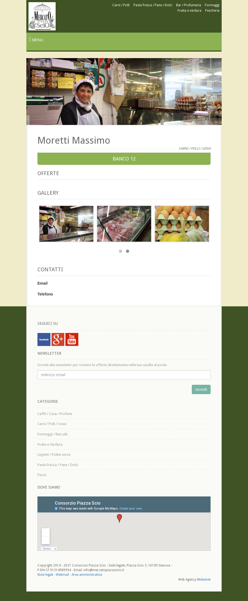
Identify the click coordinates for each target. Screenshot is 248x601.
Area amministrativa (87, 575)
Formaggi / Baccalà (52, 434)
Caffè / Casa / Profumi (54, 414)
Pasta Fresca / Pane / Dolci (57, 465)
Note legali (45, 575)
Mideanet (204, 579)
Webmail (62, 575)
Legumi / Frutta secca (53, 454)
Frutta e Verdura (49, 444)
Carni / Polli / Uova (51, 424)
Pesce (41, 475)
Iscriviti (201, 389)
